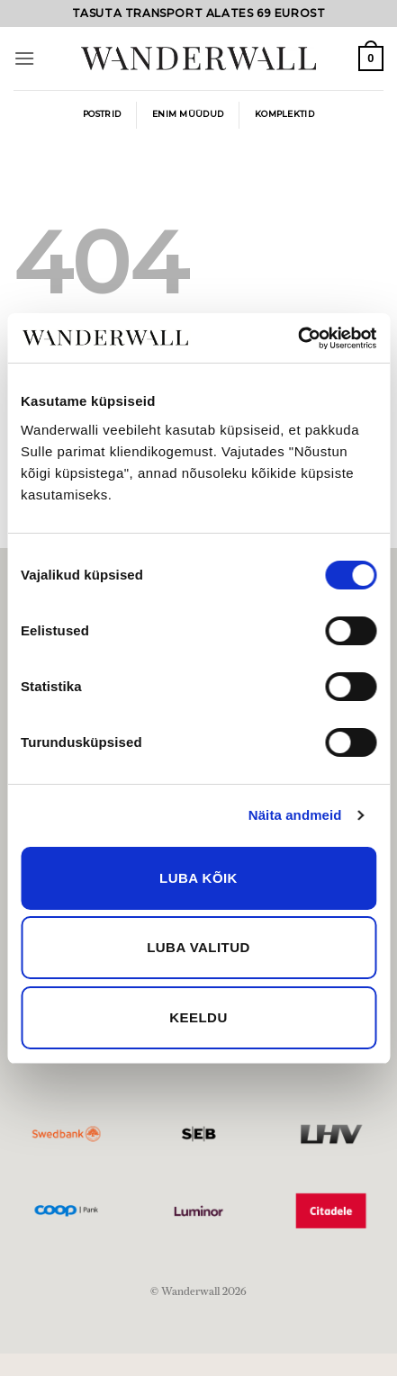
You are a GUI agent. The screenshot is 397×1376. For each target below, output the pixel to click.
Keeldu (198, 1017)
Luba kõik (198, 878)
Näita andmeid (295, 815)
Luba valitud (198, 947)
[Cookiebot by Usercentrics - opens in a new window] (297, 338)
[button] (24, 58)
